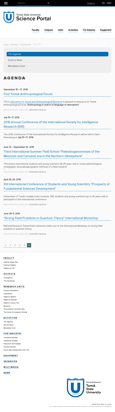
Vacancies (10, 361)
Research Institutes (10, 300)
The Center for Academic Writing (15, 312)
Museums (7, 306)
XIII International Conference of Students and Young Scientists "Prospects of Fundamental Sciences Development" (57, 186)
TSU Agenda (25, 44)
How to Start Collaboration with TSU (16, 350)
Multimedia (11, 367)
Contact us (91, 3)
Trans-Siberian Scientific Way (14, 309)
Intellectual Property (11, 341)
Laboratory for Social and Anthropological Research (36, 101)
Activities (73, 30)
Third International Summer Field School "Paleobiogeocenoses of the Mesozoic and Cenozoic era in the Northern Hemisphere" (52, 154)
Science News (15, 60)
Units (60, 30)
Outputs (48, 30)
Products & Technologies (12, 344)
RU (103, 3)
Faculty (35, 30)
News (7, 373)
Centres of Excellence (11, 291)
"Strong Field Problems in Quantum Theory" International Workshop (51, 218)
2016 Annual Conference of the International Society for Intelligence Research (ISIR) (51, 124)
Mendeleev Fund (16, 66)
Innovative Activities (11, 338)
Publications (8, 278)
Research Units (14, 286)
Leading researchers (11, 262)
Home (6, 44)
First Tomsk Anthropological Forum (28, 94)
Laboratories (8, 294)
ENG (109, 3)
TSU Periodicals (9, 281)
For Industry (89, 30)
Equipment (105, 30)
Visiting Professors (10, 265)
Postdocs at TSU (9, 268)
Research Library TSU (11, 303)
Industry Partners (10, 347)
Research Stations (10, 297)
